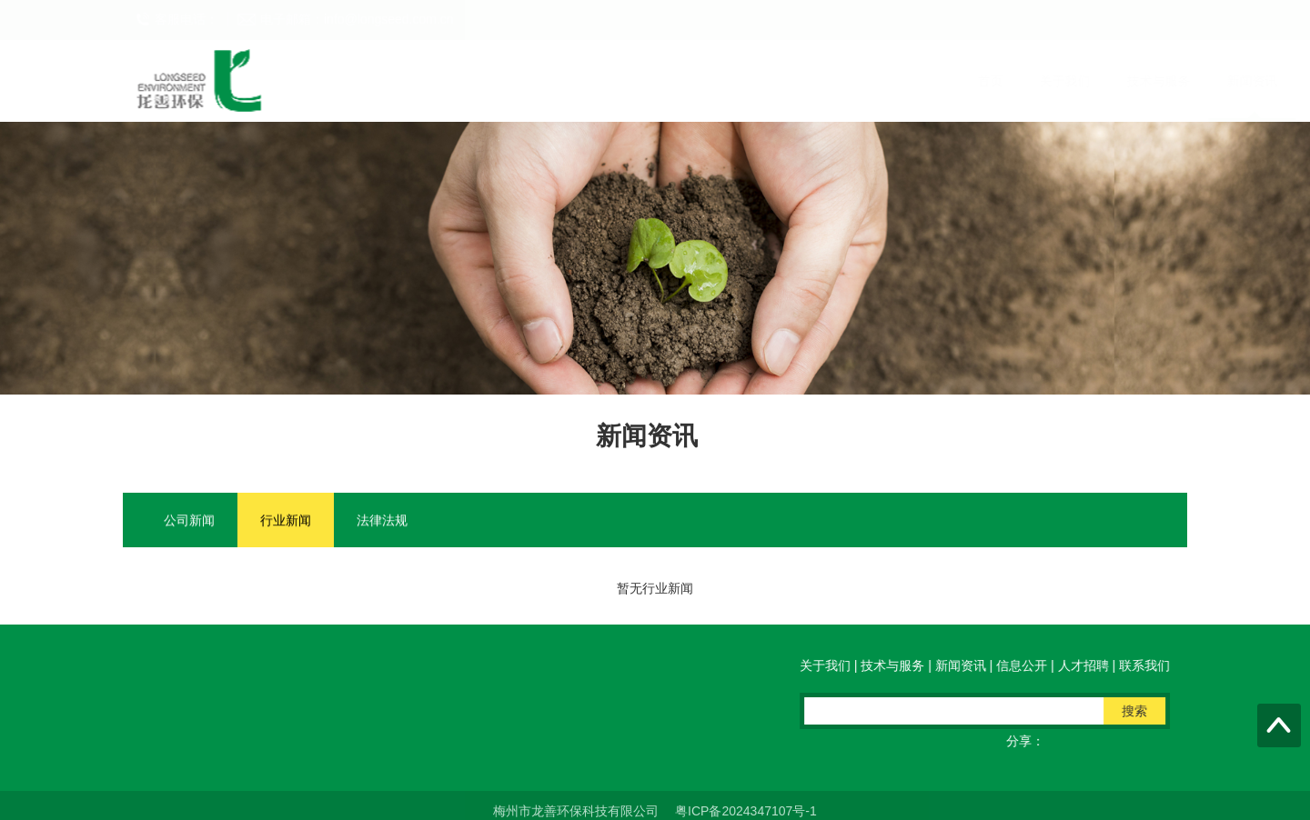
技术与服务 (560, 81)
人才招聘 (828, 81)
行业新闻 (285, 521)
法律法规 (382, 521)
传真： (501, 721)
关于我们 (466, 81)
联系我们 (916, 81)
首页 (392, 81)
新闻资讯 (654, 81)
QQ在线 (581, 721)
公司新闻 (189, 521)
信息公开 (741, 81)
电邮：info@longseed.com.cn (361, 721)
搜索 (1139, 711)
